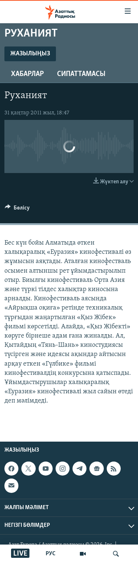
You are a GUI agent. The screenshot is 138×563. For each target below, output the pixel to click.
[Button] (17, 210)
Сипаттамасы (81, 74)
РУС (51, 554)
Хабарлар (27, 74)
